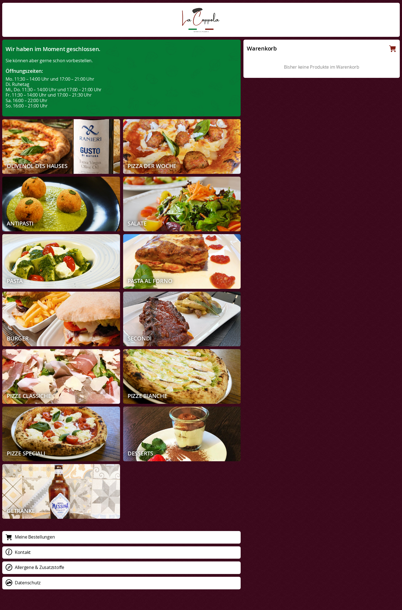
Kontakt (18, 552)
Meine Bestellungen (30, 537)
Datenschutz (23, 583)
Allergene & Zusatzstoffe (35, 567)
